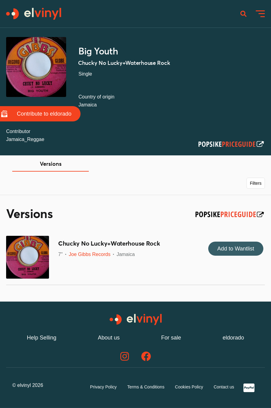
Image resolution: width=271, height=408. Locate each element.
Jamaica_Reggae (25, 139)
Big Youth (98, 51)
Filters (256, 183)
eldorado (233, 338)
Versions (51, 164)
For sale (171, 338)
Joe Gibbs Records (90, 254)
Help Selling (41, 338)
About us (109, 338)
